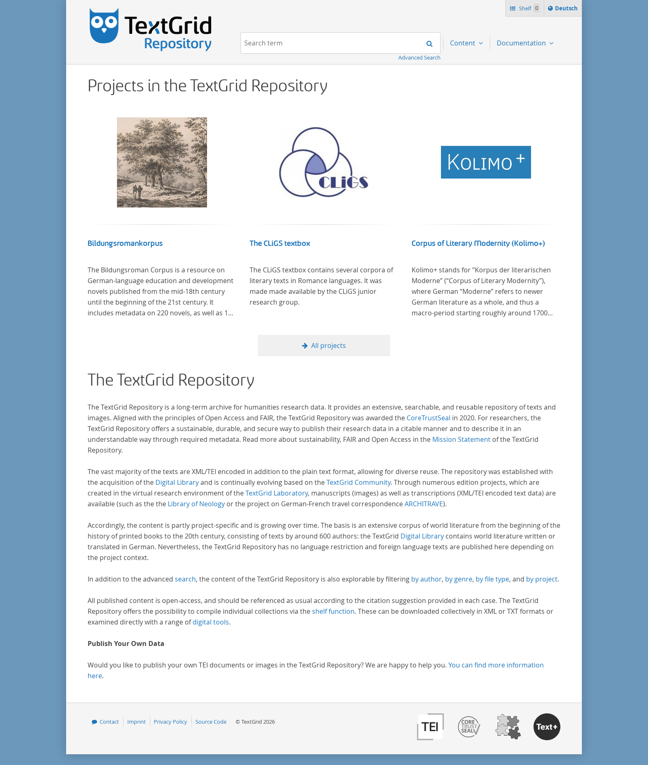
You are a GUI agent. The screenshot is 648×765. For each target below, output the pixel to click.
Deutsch (567, 9)
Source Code (210, 721)
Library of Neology (196, 503)
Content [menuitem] (463, 43)
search (185, 579)
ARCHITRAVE (424, 503)
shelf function (333, 611)
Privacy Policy (170, 721)
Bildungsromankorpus (125, 243)
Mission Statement (461, 439)
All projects (328, 345)
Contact (109, 721)
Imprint (136, 721)
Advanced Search (419, 57)
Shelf (529, 8)
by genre (458, 579)
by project (541, 579)
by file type (492, 579)
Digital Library (177, 482)
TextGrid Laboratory (276, 493)
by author (426, 579)
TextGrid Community (358, 482)
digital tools (211, 622)
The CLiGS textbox (280, 243)
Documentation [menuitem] (522, 43)
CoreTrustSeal (428, 417)
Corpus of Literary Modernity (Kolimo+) (478, 243)
